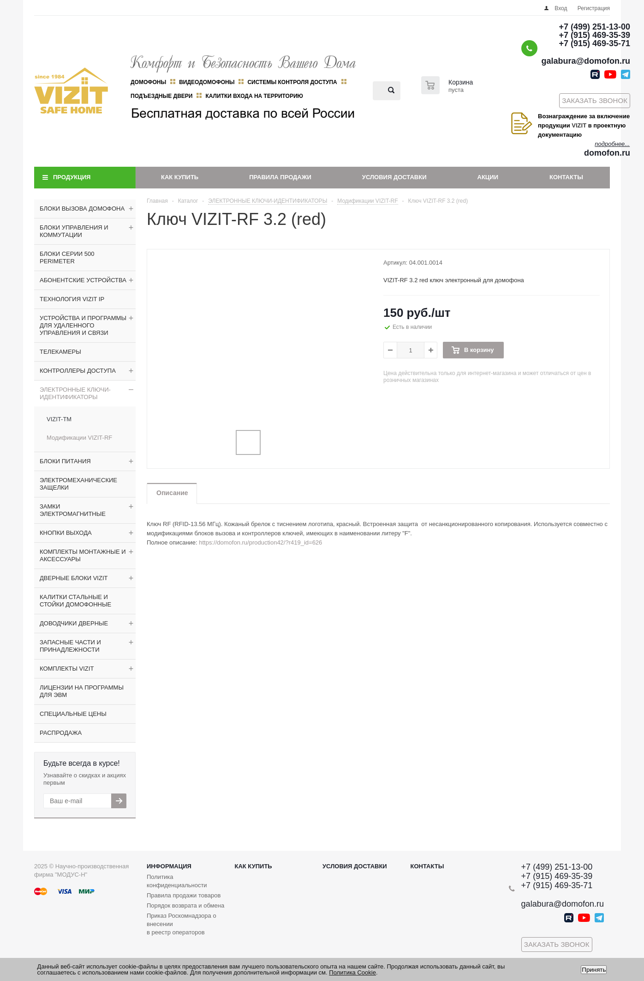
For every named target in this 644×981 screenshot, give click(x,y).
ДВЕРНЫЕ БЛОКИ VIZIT (73, 578)
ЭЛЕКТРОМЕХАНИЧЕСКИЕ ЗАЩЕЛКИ (78, 484)
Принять (594, 969)
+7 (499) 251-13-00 (594, 27)
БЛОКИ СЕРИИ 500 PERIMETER (67, 257)
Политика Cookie (352, 972)
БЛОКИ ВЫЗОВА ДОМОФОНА (82, 208)
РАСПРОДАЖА (61, 732)
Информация (169, 866)
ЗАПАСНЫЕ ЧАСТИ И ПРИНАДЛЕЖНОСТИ (70, 646)
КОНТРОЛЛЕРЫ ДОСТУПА (78, 370)
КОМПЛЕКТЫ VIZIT (67, 668)
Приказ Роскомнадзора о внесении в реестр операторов (181, 924)
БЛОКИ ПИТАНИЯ (65, 461)
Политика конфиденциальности (177, 881)
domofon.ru (607, 152)
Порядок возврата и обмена (185, 905)
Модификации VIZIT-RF (79, 437)
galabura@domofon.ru (585, 61)
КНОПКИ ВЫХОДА (66, 532)
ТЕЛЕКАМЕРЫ (60, 351)
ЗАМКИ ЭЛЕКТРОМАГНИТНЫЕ (73, 510)
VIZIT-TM (59, 419)
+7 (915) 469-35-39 (594, 35)
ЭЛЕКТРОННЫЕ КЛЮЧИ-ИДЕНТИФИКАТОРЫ (75, 393)
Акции (488, 177)
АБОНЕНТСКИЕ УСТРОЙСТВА (83, 280)
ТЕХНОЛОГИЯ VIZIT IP (72, 299)
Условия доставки (394, 177)
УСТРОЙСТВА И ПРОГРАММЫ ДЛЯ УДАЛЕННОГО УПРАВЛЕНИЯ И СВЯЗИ (83, 325)
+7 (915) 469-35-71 (594, 43)
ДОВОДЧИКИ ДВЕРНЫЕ (74, 623)
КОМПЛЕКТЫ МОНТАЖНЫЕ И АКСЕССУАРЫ (83, 555)
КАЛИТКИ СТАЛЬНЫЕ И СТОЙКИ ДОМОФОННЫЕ (75, 600)
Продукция (71, 177)
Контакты (566, 177)
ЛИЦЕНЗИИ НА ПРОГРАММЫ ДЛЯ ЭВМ (82, 691)
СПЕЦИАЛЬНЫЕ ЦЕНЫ (73, 713)
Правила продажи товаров (184, 895)
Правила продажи (280, 177)
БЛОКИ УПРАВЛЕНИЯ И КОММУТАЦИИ (74, 231)
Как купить (179, 177)
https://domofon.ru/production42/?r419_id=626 (260, 542)
